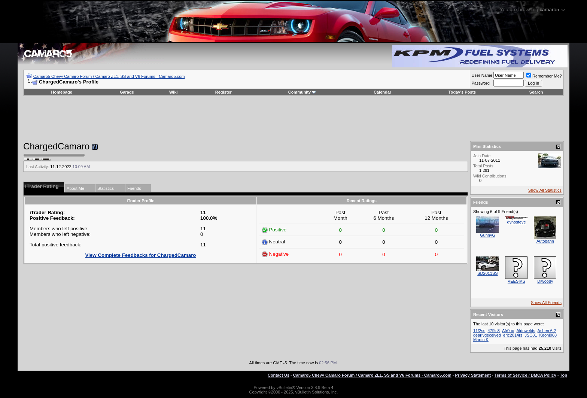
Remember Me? (544, 76)
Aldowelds (525, 330)
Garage (127, 92)
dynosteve (516, 222)
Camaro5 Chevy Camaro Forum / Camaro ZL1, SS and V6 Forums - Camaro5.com (109, 76)
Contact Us (278, 375)
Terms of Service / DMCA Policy (525, 375)
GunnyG (487, 235)
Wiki (173, 92)
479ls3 (493, 330)
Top (563, 375)
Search (536, 92)
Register (223, 92)
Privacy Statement (473, 375)
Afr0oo (508, 330)
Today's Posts (462, 92)
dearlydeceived (487, 335)
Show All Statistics (545, 190)
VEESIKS (516, 281)
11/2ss (479, 330)
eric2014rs (512, 335)
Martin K (481, 339)
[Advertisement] (293, 119)
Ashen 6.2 (547, 330)
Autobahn (545, 241)
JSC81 (530, 335)
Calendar (382, 92)
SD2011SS (487, 273)
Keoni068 (548, 335)
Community (302, 92)
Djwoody (545, 281)
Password (480, 83)
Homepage (61, 92)
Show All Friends (546, 302)
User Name (481, 75)
